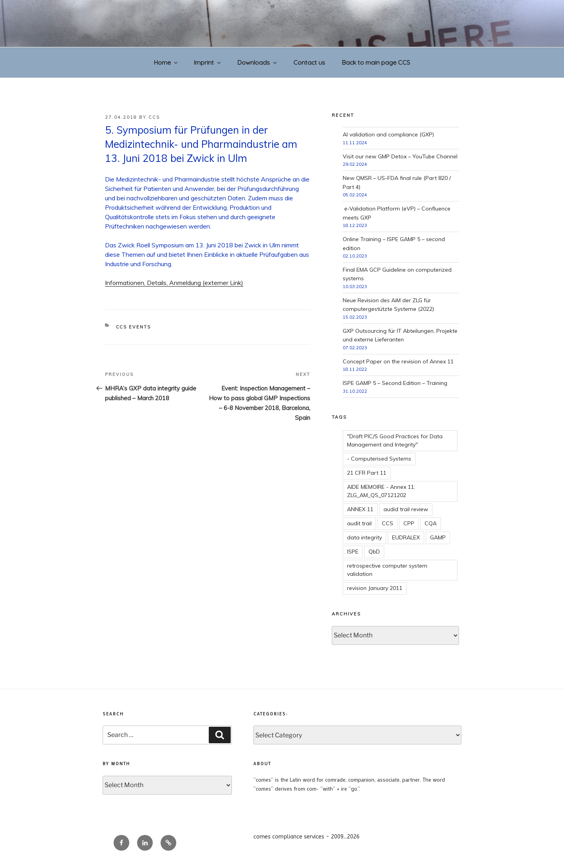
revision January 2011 (374, 588)
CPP (408, 523)
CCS (154, 117)
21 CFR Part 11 (366, 472)
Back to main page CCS (376, 62)
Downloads (257, 62)
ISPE (352, 551)
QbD (374, 551)
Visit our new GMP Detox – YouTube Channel (400, 156)
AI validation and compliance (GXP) (388, 134)
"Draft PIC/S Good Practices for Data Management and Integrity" (395, 440)
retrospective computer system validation (387, 569)
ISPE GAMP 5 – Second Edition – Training (395, 383)
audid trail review (405, 509)
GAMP (438, 537)
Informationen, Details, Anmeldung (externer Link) (174, 283)
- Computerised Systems (379, 458)
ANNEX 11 (360, 509)
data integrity (364, 537)
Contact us (309, 62)
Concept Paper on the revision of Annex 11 (398, 361)
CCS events (133, 327)
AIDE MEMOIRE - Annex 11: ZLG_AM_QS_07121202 (381, 491)
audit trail (359, 523)
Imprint (208, 62)
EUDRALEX (406, 537)
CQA (431, 523)
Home (166, 62)
